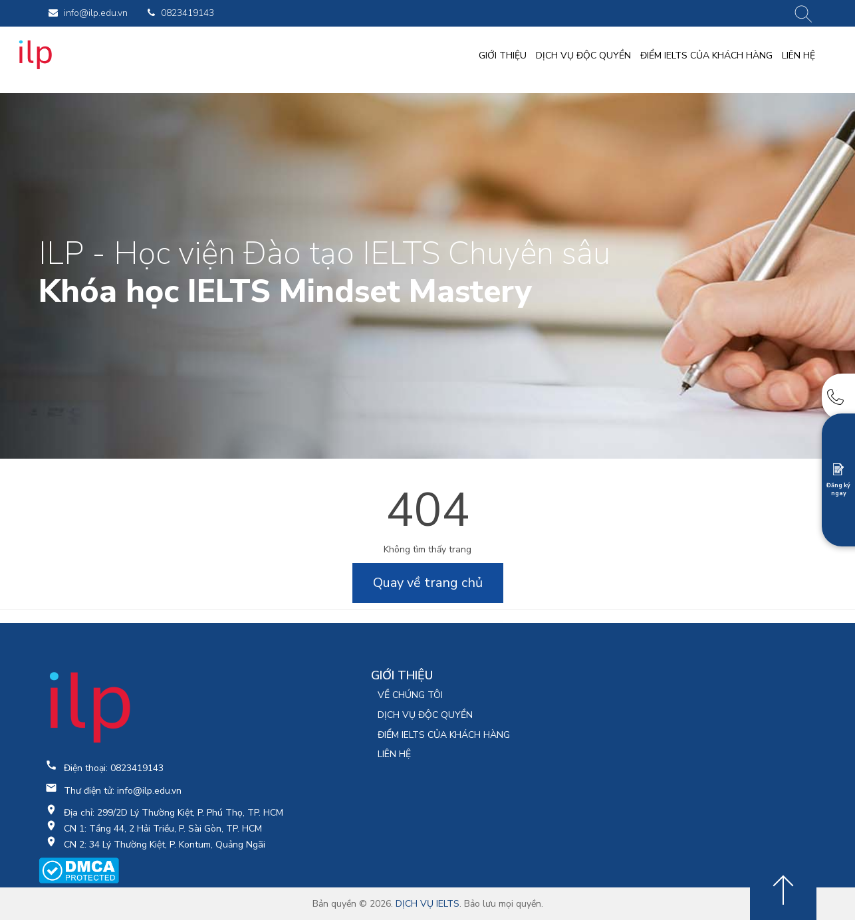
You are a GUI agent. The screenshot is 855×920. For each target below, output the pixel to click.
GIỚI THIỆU (503, 55)
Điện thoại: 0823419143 (114, 768)
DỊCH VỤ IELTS (427, 903)
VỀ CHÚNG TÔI (410, 695)
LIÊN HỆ (798, 55)
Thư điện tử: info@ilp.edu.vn (123, 790)
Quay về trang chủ (428, 583)
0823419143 (181, 13)
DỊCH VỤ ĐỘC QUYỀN (583, 55)
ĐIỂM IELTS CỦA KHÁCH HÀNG (706, 55)
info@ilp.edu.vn (88, 13)
